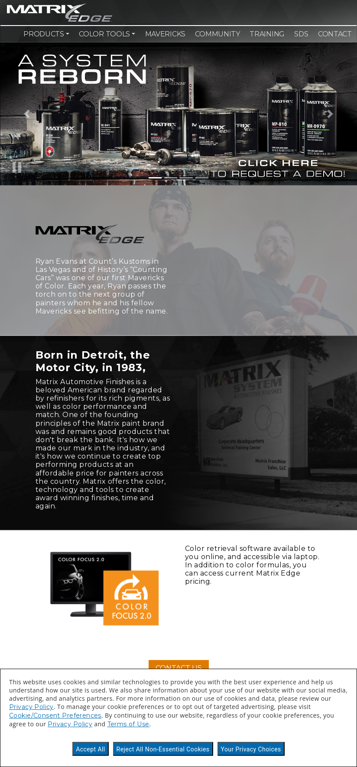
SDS (301, 34)
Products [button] (43, 34)
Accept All (90, 749)
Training (267, 34)
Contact (335, 34)
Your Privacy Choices (251, 749)
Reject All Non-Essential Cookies (163, 749)
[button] (27, 113)
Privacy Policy (31, 707)
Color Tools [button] (104, 34)
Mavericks (165, 34)
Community (217, 34)
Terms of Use (128, 724)
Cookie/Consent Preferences (55, 715)
